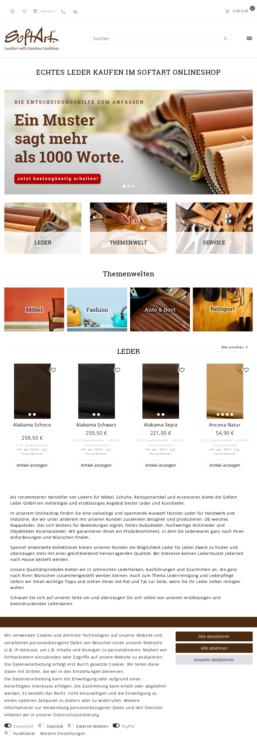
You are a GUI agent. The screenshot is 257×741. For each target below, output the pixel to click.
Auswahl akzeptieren (214, 659)
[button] (23, 142)
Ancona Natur (225, 425)
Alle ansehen (235, 348)
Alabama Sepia (161, 425)
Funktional (24, 733)
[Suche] (225, 39)
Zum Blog (47, 11)
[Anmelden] (12, 11)
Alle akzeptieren (214, 636)
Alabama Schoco (32, 425)
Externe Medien (92, 726)
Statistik (55, 726)
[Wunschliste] (24, 11)
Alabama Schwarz (96, 425)
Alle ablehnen (214, 648)
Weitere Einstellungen (63, 733)
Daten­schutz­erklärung (76, 714)
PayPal (128, 726)
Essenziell (23, 726)
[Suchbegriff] (160, 38)
